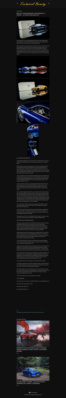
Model (39, 312)
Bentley (24, 312)
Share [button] (17, 310)
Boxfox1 (30, 312)
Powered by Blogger (33, 392)
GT (37, 312)
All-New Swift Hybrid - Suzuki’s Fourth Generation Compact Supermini (31, 382)
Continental (35, 312)
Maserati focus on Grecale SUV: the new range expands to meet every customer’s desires (32, 349)
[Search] (48, 3)
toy (43, 312)
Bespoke (27, 312)
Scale (41, 312)
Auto (22, 312)
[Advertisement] (33, 299)
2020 (20, 312)
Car (32, 312)
